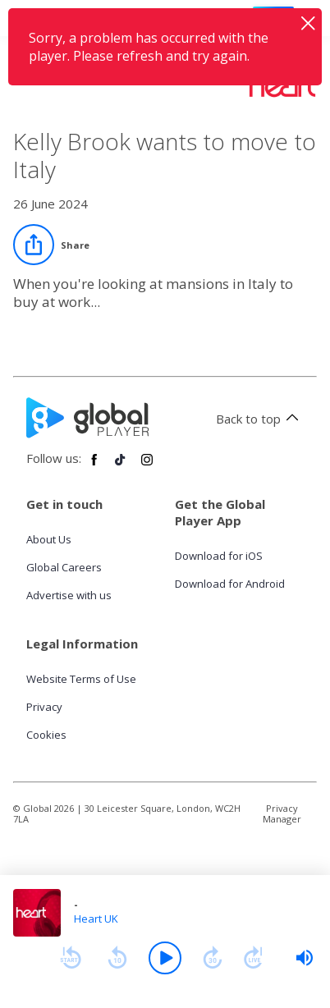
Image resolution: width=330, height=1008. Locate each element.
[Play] (165, 958)
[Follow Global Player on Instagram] (146, 466)
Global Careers (64, 567)
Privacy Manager (282, 813)
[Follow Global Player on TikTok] (120, 466)
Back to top (260, 418)
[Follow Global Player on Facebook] (94, 466)
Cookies (46, 734)
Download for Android (230, 583)
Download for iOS (219, 555)
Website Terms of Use (81, 678)
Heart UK (96, 918)
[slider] (304, 958)
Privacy (44, 706)
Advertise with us (69, 595)
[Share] (51, 244)
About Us (48, 539)
